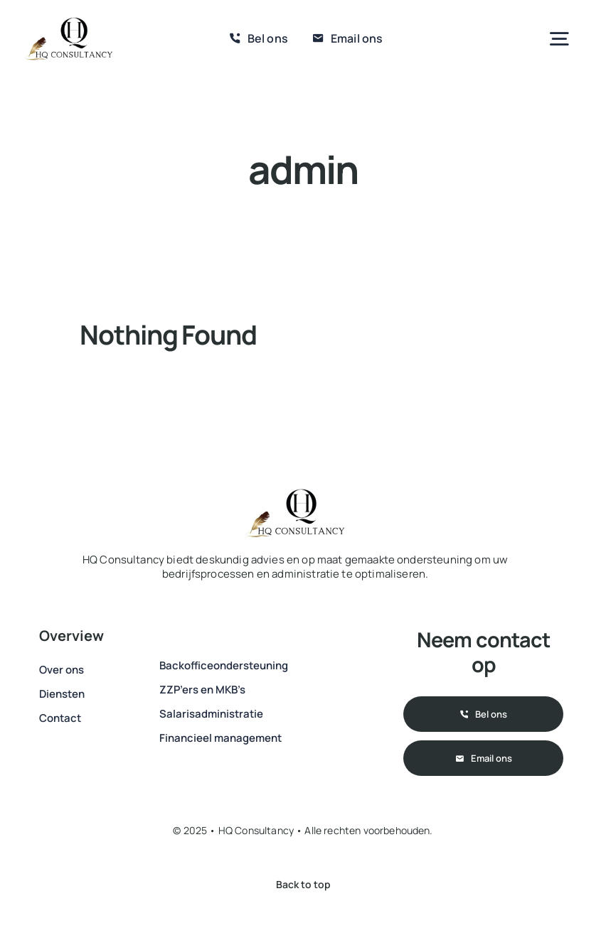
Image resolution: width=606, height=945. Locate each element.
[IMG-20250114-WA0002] (68, 21)
